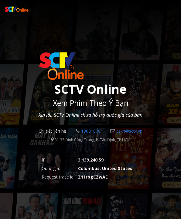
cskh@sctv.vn (126, 131)
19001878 (88, 131)
